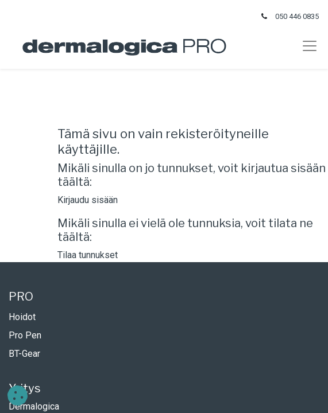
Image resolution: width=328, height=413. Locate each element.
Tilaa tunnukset (87, 255)
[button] (17, 395)
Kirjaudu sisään (87, 199)
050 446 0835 (297, 16)
